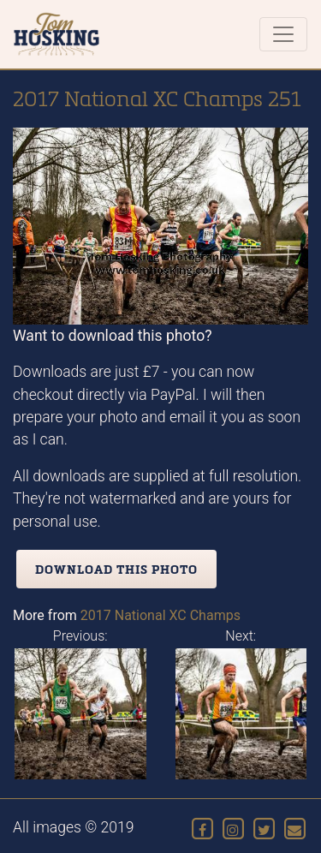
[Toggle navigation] (283, 34)
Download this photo (116, 569)
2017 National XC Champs (160, 615)
